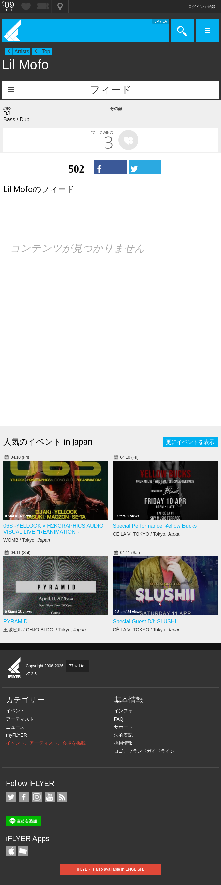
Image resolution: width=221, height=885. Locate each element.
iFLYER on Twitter (11, 797)
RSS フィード (62, 797)
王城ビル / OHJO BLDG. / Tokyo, (44, 629)
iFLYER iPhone (11, 851)
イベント (15, 710)
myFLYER (16, 735)
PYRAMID (15, 621)
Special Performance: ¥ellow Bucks (155, 526)
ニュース (15, 727)
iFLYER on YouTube (50, 797)
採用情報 (123, 743)
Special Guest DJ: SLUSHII (145, 621)
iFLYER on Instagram (37, 797)
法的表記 (123, 735)
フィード (110, 89)
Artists (21, 51)
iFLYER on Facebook (24, 797)
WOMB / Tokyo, (26, 540)
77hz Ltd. (77, 666)
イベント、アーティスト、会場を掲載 (46, 743)
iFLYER (14, 668)
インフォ (123, 710)
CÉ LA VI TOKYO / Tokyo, (146, 534)
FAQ (118, 719)
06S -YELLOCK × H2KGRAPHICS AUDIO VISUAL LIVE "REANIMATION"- (53, 529)
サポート (123, 727)
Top (46, 51)
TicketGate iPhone (23, 851)
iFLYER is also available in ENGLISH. (110, 869)
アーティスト (20, 719)
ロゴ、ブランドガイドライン (144, 751)
